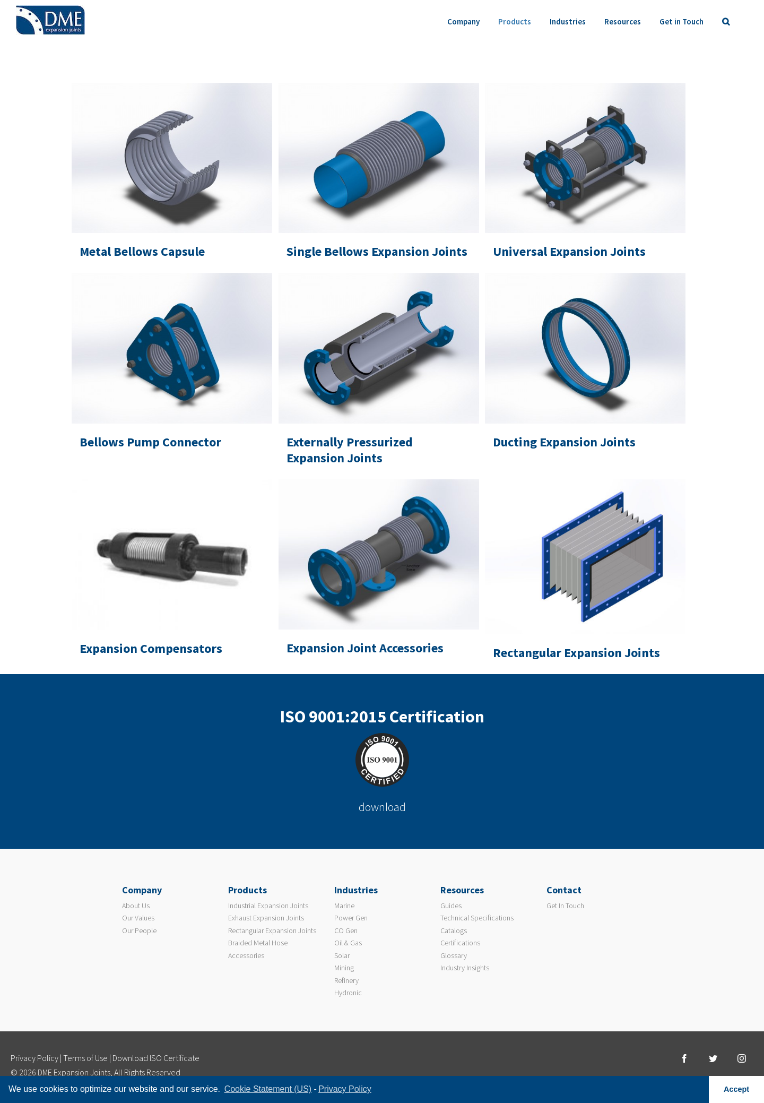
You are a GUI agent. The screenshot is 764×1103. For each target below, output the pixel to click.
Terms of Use (85, 1058)
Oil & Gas (348, 942)
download (382, 806)
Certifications (460, 942)
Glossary (453, 955)
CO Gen (346, 930)
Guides (451, 905)
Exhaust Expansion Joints (266, 918)
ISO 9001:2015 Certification (382, 716)
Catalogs (453, 930)
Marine (344, 905)
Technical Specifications (477, 918)
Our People (139, 930)
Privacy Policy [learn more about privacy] (344, 1088)
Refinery (346, 980)
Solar (342, 955)
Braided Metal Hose (258, 942)
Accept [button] (736, 1089)
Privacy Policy (34, 1058)
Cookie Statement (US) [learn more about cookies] (268, 1088)
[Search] (726, 21)
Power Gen (351, 918)
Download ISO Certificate (155, 1058)
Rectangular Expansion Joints (272, 930)
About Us (136, 905)
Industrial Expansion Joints (268, 905)
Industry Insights (464, 967)
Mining (344, 967)
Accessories (246, 955)
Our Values (138, 918)
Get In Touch (565, 905)
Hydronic (348, 992)
